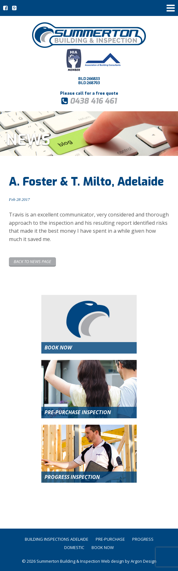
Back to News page (32, 261)
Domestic (74, 547)
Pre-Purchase (110, 539)
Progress (143, 539)
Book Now (103, 547)
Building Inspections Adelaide (56, 539)
